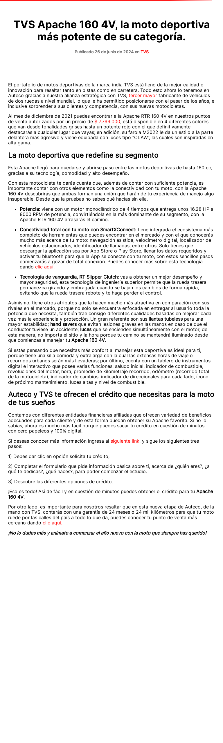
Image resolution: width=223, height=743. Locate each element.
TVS (145, 51)
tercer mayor (143, 95)
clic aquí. (45, 267)
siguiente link (125, 441)
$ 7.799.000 (107, 121)
